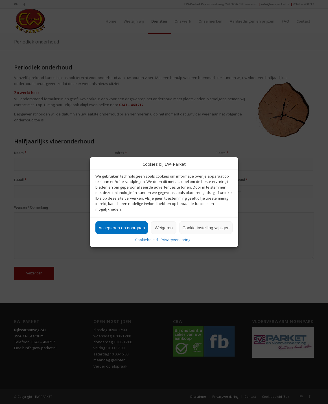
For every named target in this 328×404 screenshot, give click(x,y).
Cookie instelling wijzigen (205, 227)
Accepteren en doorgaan (122, 227)
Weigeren (164, 227)
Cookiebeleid (146, 239)
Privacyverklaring (175, 239)
